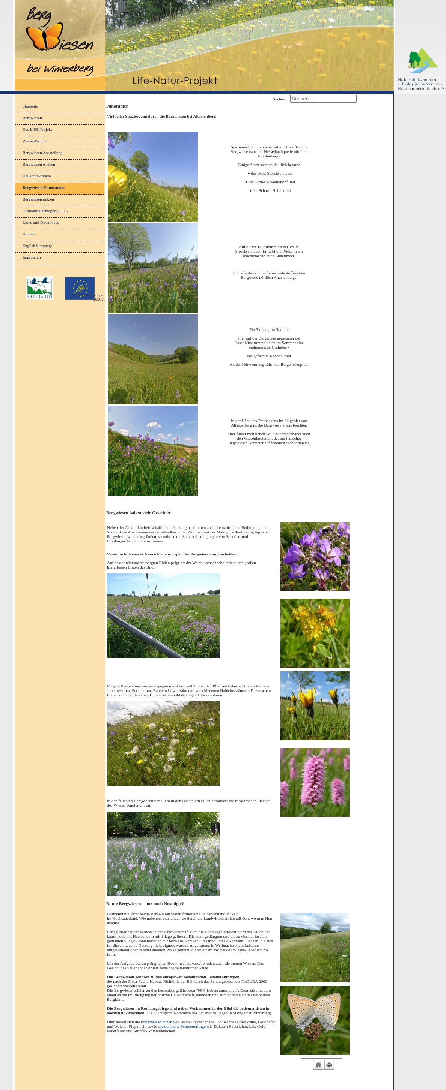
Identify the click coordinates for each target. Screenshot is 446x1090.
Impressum (32, 257)
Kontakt (29, 234)
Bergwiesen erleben (39, 164)
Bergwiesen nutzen (38, 199)
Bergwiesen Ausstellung (42, 152)
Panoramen (117, 106)
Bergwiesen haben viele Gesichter (138, 512)
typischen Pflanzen (156, 1022)
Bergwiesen (32, 117)
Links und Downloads (41, 222)
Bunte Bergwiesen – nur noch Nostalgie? (145, 903)
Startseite (30, 106)
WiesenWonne (34, 141)
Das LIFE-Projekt (37, 129)
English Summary (37, 245)
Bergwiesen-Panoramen (44, 187)
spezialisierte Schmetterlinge (182, 1026)
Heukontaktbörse (37, 176)
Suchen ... (281, 99)
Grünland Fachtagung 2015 (45, 210)
